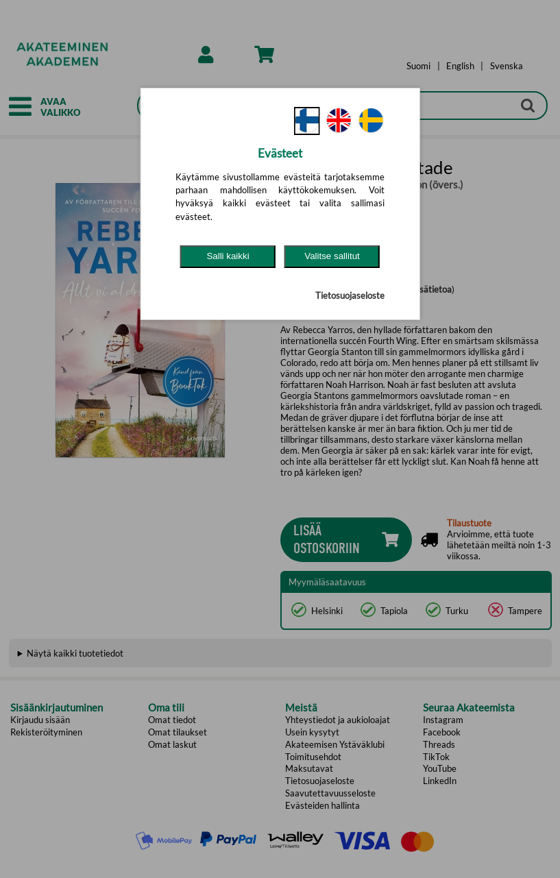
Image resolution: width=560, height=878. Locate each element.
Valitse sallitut (332, 256)
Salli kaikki (227, 256)
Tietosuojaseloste (350, 295)
